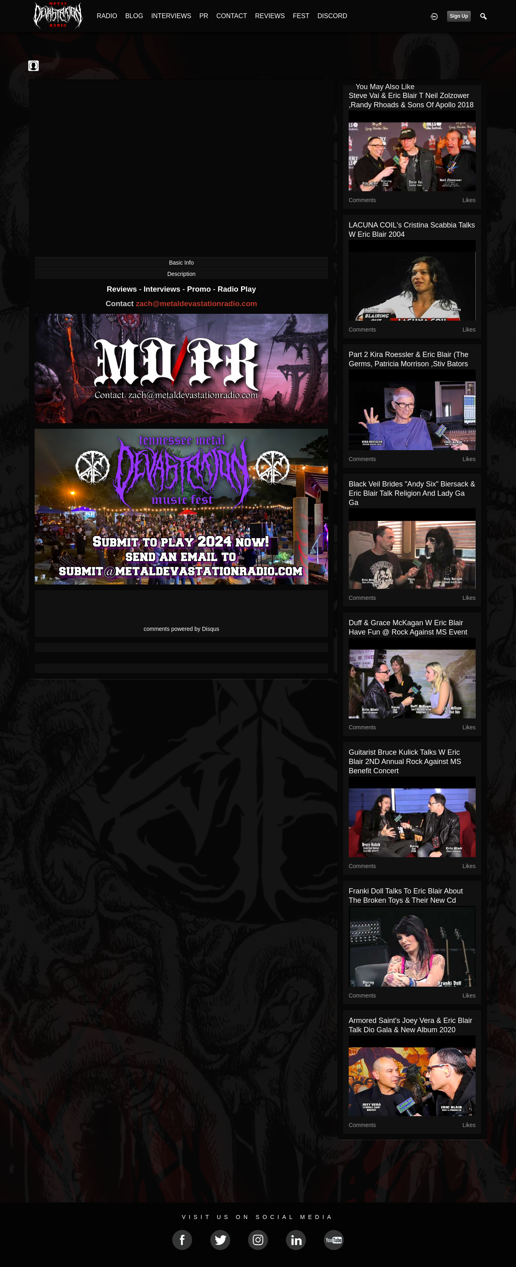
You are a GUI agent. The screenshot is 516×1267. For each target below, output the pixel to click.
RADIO (107, 16)
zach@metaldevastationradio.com (196, 303)
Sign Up (459, 16)
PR (203, 16)
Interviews (163, 289)
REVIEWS (270, 16)
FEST (301, 16)
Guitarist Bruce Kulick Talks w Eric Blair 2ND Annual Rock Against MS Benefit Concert (405, 761)
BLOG (134, 16)
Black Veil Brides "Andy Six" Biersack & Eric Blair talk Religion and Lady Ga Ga (412, 493)
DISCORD (332, 16)
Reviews (123, 289)
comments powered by (181, 629)
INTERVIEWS (171, 16)
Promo (200, 289)
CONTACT (231, 16)
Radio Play (237, 289)
